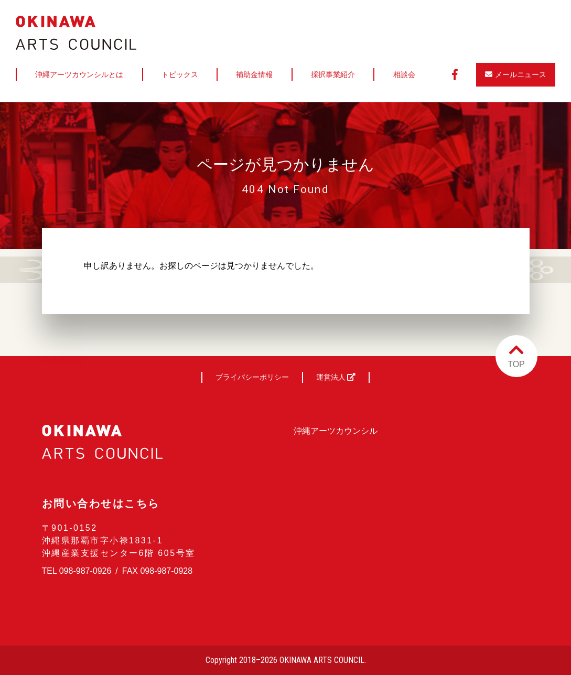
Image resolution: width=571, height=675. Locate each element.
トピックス (179, 74)
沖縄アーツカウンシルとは (79, 74)
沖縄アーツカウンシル (336, 430)
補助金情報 (254, 74)
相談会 (404, 74)
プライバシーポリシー (252, 377)
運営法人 (336, 377)
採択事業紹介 (333, 74)
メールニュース (515, 74)
